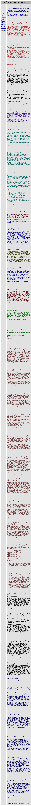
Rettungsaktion (11, 214)
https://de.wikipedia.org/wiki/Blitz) (15, 58)
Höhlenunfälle (3, 17)
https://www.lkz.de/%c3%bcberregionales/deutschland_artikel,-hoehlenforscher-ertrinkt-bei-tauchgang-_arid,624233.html (19, 15)
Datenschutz (3, 28)
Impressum (3, 26)
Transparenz (3, 24)
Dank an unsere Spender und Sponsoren (3, 21)
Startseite (3, 5)
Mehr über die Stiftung (3, 7)
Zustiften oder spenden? (3, 10)
